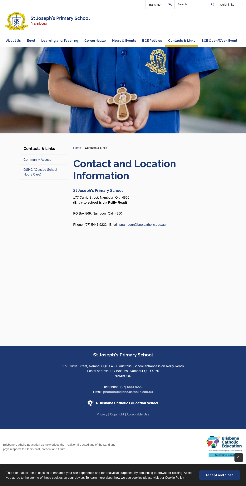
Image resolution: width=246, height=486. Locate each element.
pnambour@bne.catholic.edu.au (142, 224)
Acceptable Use (137, 414)
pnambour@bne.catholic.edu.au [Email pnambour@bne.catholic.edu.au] (128, 392)
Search (212, 4)
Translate (154, 4)
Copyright (117, 414)
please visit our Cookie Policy (163, 477)
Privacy (102, 414)
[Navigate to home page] (61, 21)
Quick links (227, 4)
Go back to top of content (238, 457)
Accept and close (220, 475)
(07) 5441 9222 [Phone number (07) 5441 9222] (131, 387)
